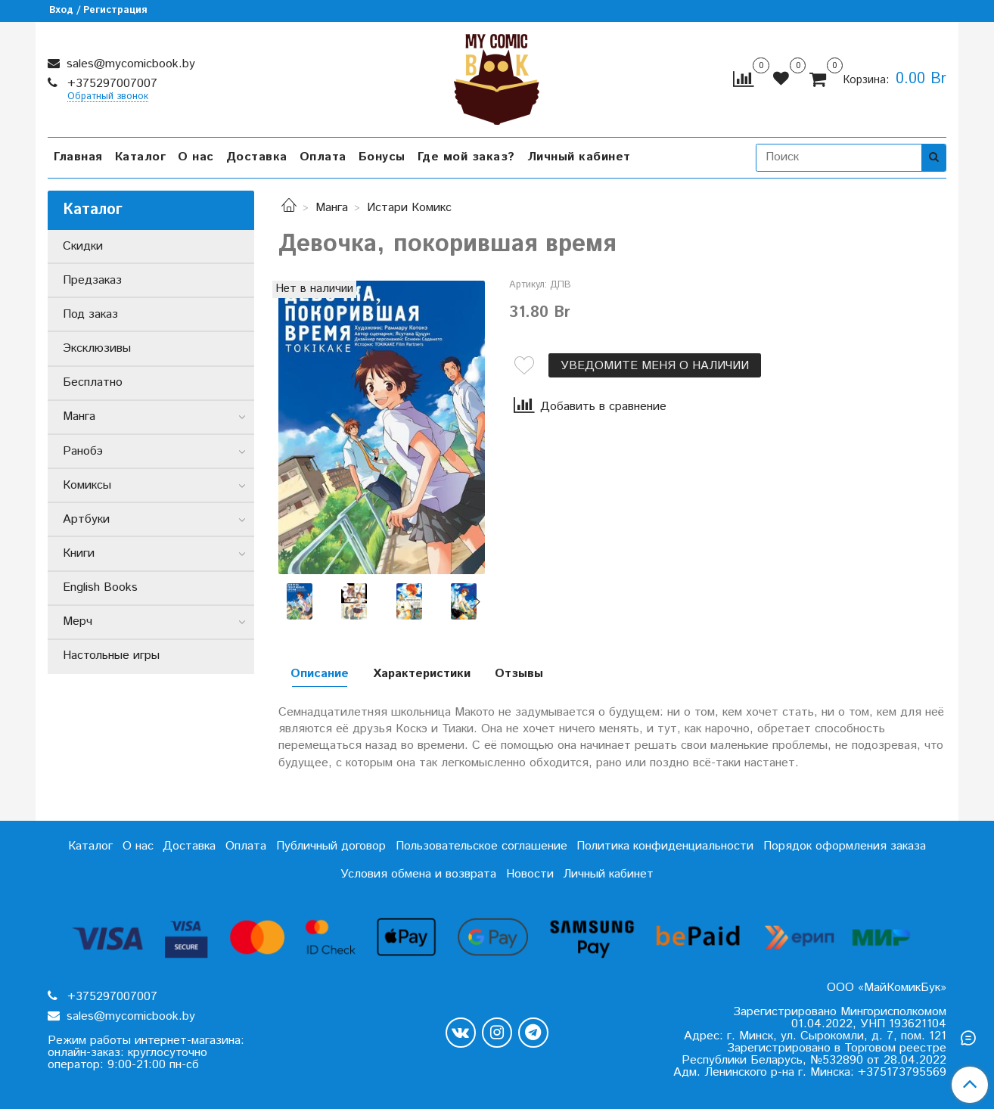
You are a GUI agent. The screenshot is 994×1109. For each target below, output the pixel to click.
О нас (196, 157)
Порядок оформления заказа (844, 846)
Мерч (77, 621)
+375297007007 (110, 83)
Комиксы (87, 485)
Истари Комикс (409, 207)
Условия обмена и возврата (418, 874)
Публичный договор (331, 846)
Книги (79, 553)
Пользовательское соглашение (481, 846)
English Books (100, 587)
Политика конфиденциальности (664, 846)
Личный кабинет (579, 157)
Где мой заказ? (466, 157)
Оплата (323, 157)
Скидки (83, 246)
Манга (331, 207)
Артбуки (86, 519)
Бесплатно (93, 382)
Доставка (256, 157)
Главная (78, 157)
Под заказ (90, 314)
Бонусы (382, 157)
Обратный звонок (107, 97)
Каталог (140, 157)
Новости (530, 874)
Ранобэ (83, 451)
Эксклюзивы (97, 348)
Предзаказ (92, 280)
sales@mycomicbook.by (129, 64)
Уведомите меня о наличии (655, 365)
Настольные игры (111, 655)
